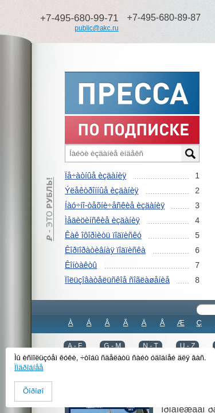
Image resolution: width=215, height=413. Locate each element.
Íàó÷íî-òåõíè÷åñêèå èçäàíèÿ (115, 205)
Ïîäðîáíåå (29, 367)
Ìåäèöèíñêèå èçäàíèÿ (102, 220)
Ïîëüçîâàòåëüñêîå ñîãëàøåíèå (117, 280)
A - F (75, 346)
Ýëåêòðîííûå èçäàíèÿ (101, 190)
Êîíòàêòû (81, 265)
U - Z (188, 346)
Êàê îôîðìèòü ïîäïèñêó (103, 235)
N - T (150, 346)
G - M (112, 346)
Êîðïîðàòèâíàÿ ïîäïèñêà (105, 250)
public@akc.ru (96, 28)
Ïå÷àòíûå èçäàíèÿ (95, 175)
